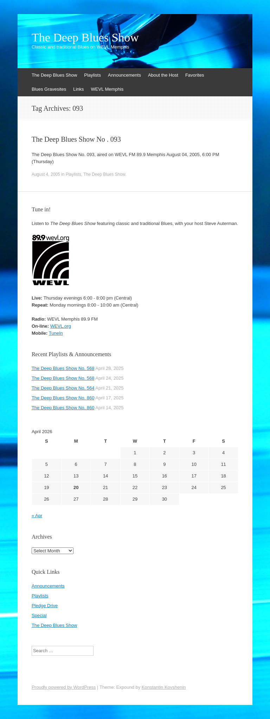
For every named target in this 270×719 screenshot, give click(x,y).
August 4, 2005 (46, 174)
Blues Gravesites (49, 89)
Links (78, 89)
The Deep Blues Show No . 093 (76, 139)
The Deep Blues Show (85, 38)
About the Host (163, 75)
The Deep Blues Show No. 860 (63, 397)
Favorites (194, 75)
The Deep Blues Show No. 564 (63, 388)
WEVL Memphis (107, 89)
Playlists (92, 75)
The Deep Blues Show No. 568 (63, 368)
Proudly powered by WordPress (64, 687)
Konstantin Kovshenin (164, 687)
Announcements (124, 75)
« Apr (37, 515)
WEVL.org (60, 326)
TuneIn (56, 333)
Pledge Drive (45, 605)
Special (39, 615)
